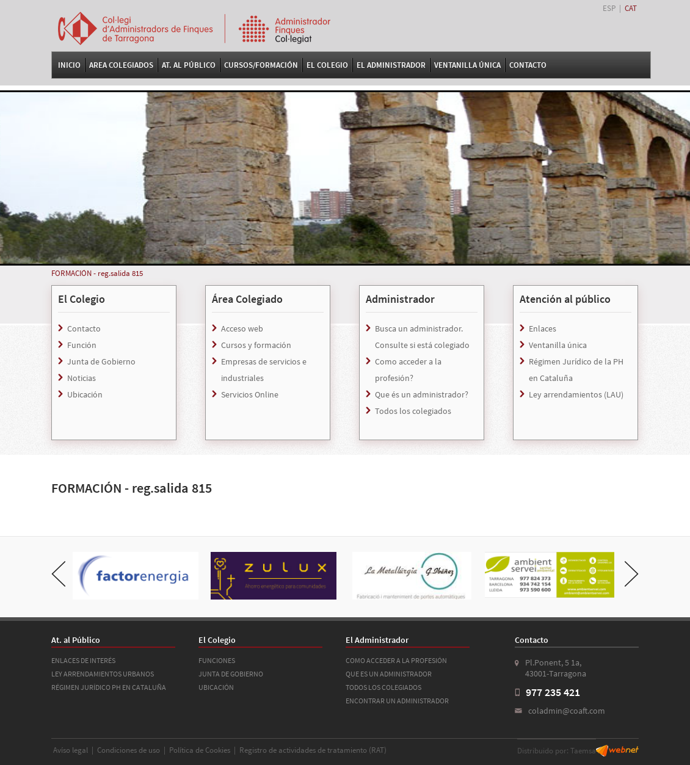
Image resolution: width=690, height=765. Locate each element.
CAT (631, 8)
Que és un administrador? (421, 394)
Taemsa (583, 750)
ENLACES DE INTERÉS (83, 660)
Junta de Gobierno (101, 361)
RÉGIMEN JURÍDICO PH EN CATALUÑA (108, 687)
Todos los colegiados (413, 410)
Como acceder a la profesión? (408, 369)
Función (81, 344)
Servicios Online (249, 394)
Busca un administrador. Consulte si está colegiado (422, 336)
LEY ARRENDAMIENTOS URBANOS (102, 673)
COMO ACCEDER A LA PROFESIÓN (396, 660)
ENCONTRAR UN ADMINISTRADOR (397, 700)
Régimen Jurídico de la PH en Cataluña (576, 369)
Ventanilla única (558, 344)
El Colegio (327, 65)
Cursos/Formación (261, 65)
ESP (609, 8)
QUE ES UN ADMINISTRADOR (389, 673)
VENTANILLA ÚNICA (467, 65)
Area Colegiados (121, 65)
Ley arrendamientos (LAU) (576, 394)
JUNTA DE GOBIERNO (230, 673)
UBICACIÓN (216, 687)
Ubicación (85, 394)
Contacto (528, 65)
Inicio (69, 65)
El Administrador (391, 65)
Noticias (81, 377)
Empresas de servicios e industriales (264, 369)
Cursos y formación (256, 344)
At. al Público (189, 65)
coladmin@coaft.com (566, 710)
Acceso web (242, 328)
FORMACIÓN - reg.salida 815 (97, 273)
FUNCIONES (216, 660)
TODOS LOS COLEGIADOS (383, 687)
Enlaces (542, 328)
